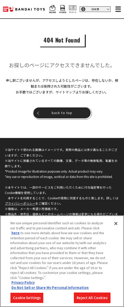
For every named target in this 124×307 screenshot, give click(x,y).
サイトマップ (65, 92)
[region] (62, 261)
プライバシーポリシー (20, 203)
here (15, 232)
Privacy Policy (23, 282)
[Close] (115, 223)
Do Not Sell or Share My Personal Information (50, 287)
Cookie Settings (27, 297)
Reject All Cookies (92, 297)
